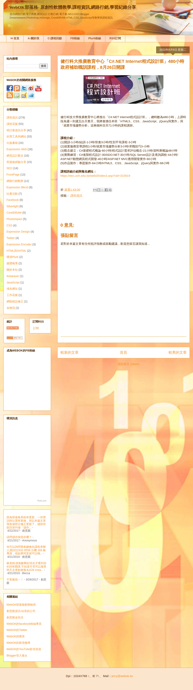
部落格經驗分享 (16, 162)
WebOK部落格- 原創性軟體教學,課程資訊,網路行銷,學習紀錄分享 (72, 7)
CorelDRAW (14, 212)
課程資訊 (76, 195)
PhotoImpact (14, 219)
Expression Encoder (19, 244)
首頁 (123, 352)
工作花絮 (12, 295)
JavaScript (13, 282)
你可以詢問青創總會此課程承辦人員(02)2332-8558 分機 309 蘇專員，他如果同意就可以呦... (26, 550)
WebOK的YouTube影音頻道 (24, 649)
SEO (10, 168)
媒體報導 (12, 263)
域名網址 (12, 288)
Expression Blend (17, 187)
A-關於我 (33, 38)
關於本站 (12, 269)
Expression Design (18, 231)
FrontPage (13, 174)
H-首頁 (15, 38)
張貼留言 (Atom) (128, 364)
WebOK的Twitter (17, 630)
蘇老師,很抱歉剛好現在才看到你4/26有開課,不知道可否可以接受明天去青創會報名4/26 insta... (27, 567)
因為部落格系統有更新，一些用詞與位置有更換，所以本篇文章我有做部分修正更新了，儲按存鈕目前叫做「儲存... (26, 522)
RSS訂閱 (115, 38)
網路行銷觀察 (15, 181)
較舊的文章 (178, 352)
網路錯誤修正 (15, 301)
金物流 (11, 307)
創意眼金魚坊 (15, 617)
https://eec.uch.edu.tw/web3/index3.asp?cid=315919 (95, 175)
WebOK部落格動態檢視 (21, 604)
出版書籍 (12, 142)
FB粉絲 (75, 38)
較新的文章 (70, 352)
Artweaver (13, 276)
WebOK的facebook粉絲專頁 (24, 623)
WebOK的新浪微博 (18, 642)
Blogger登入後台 (17, 655)
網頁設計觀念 (15, 155)
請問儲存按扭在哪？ (19, 537)
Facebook (13, 199)
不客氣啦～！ (15, 579)
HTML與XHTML (17, 250)
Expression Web (17, 149)
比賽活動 (12, 193)
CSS (9, 225)
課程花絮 (12, 123)
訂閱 (36, 328)
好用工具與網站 (16, 136)
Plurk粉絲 (94, 38)
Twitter (11, 238)
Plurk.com (41, 501)
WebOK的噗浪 (16, 636)
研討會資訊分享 (16, 130)
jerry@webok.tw (122, 676)
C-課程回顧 (55, 38)
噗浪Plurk (13, 257)
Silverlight (13, 206)
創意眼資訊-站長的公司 (21, 611)
